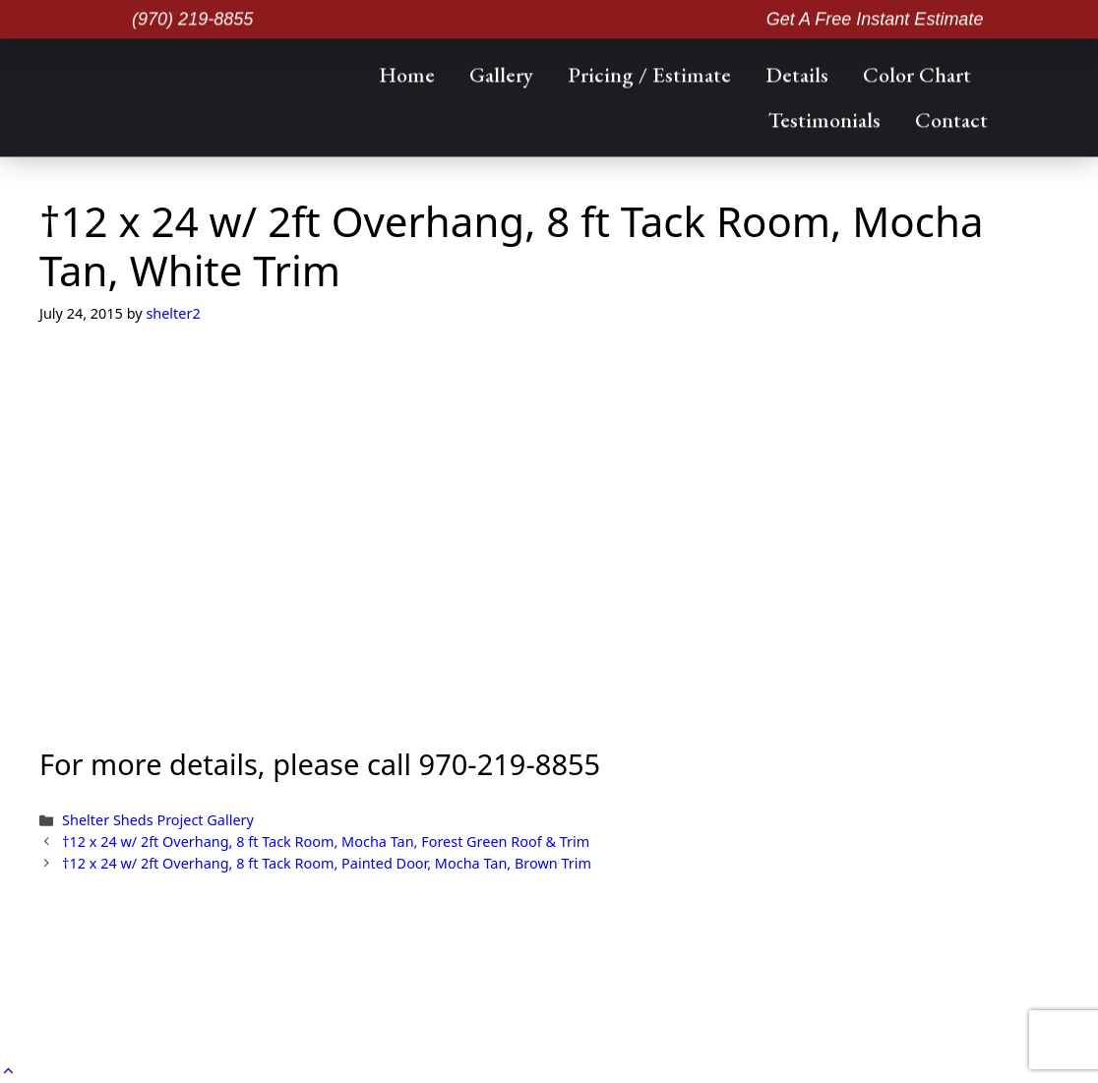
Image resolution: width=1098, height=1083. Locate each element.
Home (407, 73)
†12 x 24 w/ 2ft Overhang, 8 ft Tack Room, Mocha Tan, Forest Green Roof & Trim (325, 841)
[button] (8, 1069)
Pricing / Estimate (649, 73)
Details (796, 73)
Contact (951, 118)
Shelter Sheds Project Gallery (158, 820)
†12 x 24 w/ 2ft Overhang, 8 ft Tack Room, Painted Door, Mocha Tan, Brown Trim (326, 863)
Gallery (501, 73)
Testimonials (824, 118)
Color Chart (917, 73)
